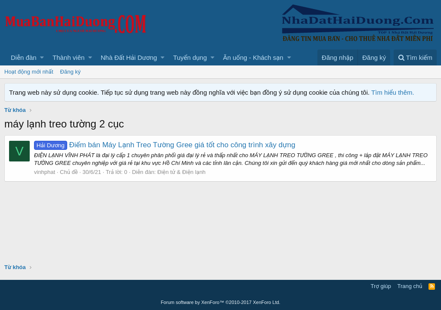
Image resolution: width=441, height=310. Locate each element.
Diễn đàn (24, 57)
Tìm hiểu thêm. (392, 92)
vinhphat (44, 172)
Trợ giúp (381, 286)
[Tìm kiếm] (415, 57)
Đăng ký (70, 71)
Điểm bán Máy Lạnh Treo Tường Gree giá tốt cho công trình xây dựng (164, 145)
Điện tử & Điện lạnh (181, 172)
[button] (42, 57)
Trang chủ (410, 286)
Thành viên (68, 57)
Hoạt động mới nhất (28, 71)
